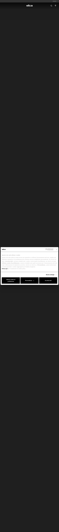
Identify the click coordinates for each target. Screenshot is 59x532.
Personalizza (29, 280)
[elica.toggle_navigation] (3, 5)
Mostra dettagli (50, 274)
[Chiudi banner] (56, 249)
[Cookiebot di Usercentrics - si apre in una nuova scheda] (46, 249)
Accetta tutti (48, 280)
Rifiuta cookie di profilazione (10, 280)
